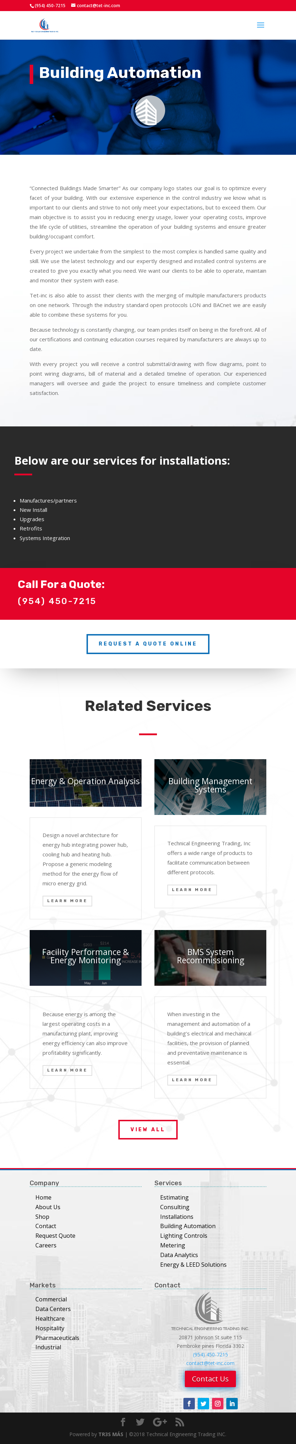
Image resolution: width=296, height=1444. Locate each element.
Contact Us (210, 1379)
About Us (47, 1207)
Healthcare (50, 1318)
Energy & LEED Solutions (193, 1265)
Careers (45, 1245)
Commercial (51, 1299)
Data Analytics (179, 1255)
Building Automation (188, 1226)
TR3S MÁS (110, 1434)
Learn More (67, 901)
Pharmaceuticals (57, 1338)
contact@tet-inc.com (210, 1363)
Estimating (174, 1197)
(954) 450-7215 (210, 1354)
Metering (172, 1245)
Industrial (48, 1347)
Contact (45, 1226)
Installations (176, 1217)
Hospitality (49, 1328)
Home (43, 1197)
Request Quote (55, 1236)
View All (148, 1130)
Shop (42, 1217)
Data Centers (53, 1309)
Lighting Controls (183, 1236)
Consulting (174, 1207)
